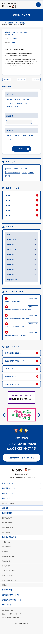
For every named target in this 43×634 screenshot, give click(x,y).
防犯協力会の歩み (8, 552)
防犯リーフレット (12, 372)
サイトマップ (7, 612)
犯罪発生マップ (11, 380)
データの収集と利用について (12, 625)
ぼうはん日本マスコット (14, 356)
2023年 (31, 136)
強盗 (16, 107)
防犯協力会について (9, 542)
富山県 (13, 42)
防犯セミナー (7, 502)
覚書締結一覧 (6, 567)
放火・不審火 (26, 100)
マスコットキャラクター (10, 577)
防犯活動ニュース (8, 492)
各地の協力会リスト (8, 562)
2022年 (9, 140)
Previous (4, 418)
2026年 (9, 136)
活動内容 (5, 557)
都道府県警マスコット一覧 (15, 364)
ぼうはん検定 (7, 596)
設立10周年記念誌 (8, 582)
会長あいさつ (6, 547)
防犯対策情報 (7, 518)
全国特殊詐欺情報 (8, 528)
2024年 (24, 136)
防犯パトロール (8, 497)
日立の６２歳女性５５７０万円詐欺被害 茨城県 (21, 319)
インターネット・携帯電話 (14, 103)
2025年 (17, 136)
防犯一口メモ (6, 537)
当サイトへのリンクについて (12, 621)
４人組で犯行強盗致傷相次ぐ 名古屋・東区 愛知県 (21, 310)
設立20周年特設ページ (9, 586)
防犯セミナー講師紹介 (9, 507)
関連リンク (5, 591)
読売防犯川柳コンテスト (11, 601)
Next (38, 418)
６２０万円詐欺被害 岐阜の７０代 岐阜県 (21, 336)
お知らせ (5, 512)
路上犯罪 (17, 100)
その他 (26, 103)
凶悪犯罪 (9, 107)
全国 (8, 236)
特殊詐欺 (15, 38)
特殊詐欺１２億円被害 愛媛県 (21, 302)
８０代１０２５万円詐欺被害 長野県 (21, 327)
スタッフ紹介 (6, 572)
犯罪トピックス (8, 487)
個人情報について (8, 617)
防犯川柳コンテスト (12, 388)
